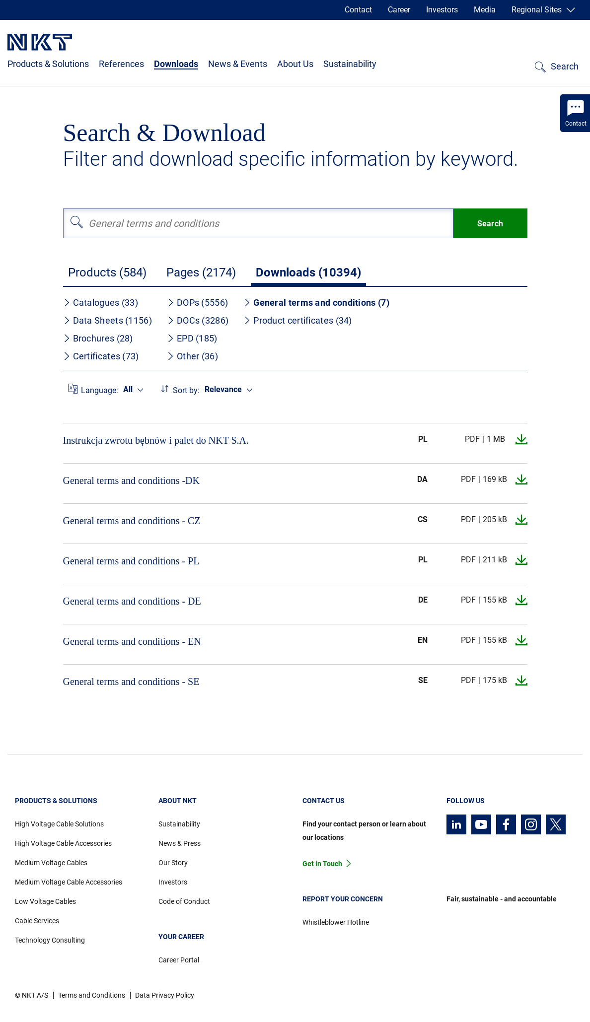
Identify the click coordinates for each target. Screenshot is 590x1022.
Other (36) (192, 356)
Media (485, 9)
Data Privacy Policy (164, 995)
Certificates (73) (101, 356)
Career (399, 9)
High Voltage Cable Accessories (63, 843)
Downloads (176, 64)
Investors (442, 9)
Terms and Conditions (91, 995)
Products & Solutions (48, 64)
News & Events (237, 64)
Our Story (173, 863)
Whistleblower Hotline (335, 922)
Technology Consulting (50, 940)
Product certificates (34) (297, 320)
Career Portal (178, 960)
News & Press (179, 843)
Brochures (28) (98, 338)
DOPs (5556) (197, 302)
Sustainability (349, 64)
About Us (295, 64)
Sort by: (186, 390)
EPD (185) (192, 338)
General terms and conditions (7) (316, 302)
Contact (358, 9)
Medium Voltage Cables (51, 863)
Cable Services (37, 921)
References (121, 64)
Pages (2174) (201, 272)
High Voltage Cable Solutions (59, 824)
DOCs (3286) (197, 320)
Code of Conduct (184, 901)
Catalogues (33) (101, 302)
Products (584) (107, 272)
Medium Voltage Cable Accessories (68, 882)
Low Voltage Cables (45, 901)
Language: (99, 390)
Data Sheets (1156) (107, 320)
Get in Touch (322, 864)
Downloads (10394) (308, 272)
